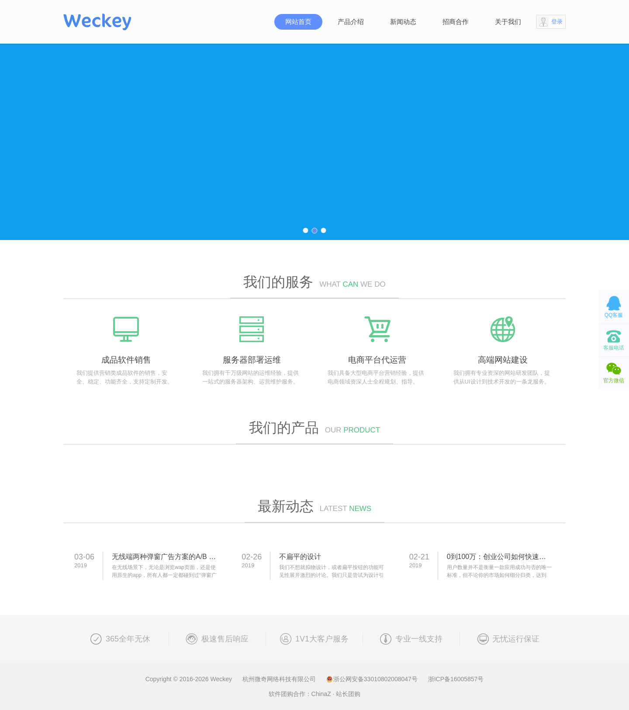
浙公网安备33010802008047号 (372, 679)
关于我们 (508, 21)
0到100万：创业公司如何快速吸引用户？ (510, 556)
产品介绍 (351, 21)
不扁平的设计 (300, 556)
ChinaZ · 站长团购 (336, 693)
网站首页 (298, 21)
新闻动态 (403, 21)
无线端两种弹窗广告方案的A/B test (166, 556)
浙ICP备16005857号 (456, 679)
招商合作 (455, 21)
